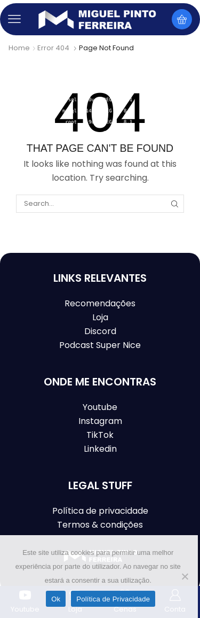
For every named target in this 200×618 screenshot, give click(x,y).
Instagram (100, 421)
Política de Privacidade (113, 599)
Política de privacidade (100, 511)
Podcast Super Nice (100, 345)
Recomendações (100, 303)
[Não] (184, 576)
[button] (14, 19)
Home (19, 48)
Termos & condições (100, 525)
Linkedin (100, 449)
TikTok (100, 435)
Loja (100, 317)
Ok (55, 599)
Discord (100, 331)
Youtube (100, 407)
